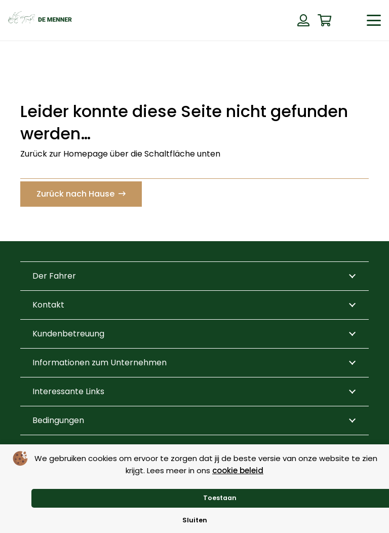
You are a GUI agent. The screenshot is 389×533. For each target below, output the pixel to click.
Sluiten (194, 520)
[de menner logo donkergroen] (40, 20)
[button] (373, 20)
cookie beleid (237, 470)
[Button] (303, 20)
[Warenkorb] (324, 20)
